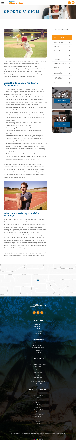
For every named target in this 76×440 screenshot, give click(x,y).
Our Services (38, 326)
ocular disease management (59, 78)
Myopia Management (38, 348)
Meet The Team (38, 329)
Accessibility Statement (43, 434)
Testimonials (38, 331)
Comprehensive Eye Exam (38, 343)
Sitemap (62, 434)
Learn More (62, 101)
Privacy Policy (55, 434)
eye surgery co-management (59, 73)
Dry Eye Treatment (38, 350)
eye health (57, 59)
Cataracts (38, 352)
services (56, 47)
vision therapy (58, 42)
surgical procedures (60, 64)
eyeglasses (57, 55)
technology (58, 83)
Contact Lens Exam (38, 345)
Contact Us (62, 125)
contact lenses (59, 51)
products (57, 68)
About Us (38, 324)
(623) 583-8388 (38, 372)
